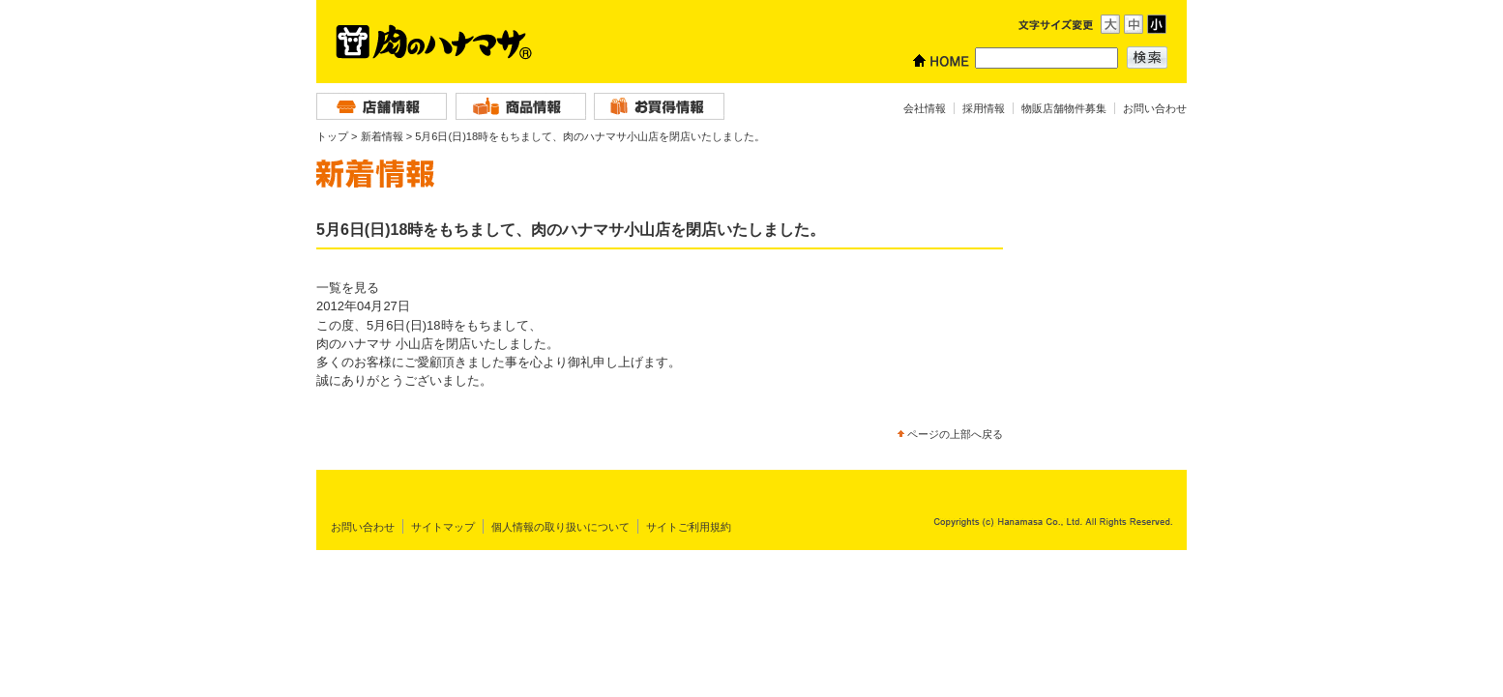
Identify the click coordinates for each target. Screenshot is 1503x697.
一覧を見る (347, 287)
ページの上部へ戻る (955, 434)
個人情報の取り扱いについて (560, 527)
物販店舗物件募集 (1063, 108)
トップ (332, 136)
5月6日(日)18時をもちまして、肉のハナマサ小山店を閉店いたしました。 (590, 136)
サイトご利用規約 (688, 527)
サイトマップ (443, 527)
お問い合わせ (1155, 108)
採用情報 (983, 108)
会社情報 (924, 108)
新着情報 (382, 136)
